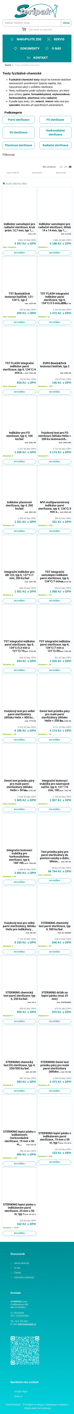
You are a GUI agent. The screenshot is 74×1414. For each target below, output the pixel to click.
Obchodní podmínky (24, 1277)
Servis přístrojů (21, 1263)
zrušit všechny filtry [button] (16, 183)
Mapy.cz (18, 1396)
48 (70, 166)
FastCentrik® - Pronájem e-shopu (25, 1404)
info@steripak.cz (27, 1324)
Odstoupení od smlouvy (37, 1408)
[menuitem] (25, 39)
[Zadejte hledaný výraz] (37, 22)
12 (61, 166)
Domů (8, 65)
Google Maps (20, 1391)
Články (17, 1272)
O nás (17, 1268)
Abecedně (61, 173)
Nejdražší (37, 173)
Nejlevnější (13, 173)
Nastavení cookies (56, 1404)
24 (65, 166)
